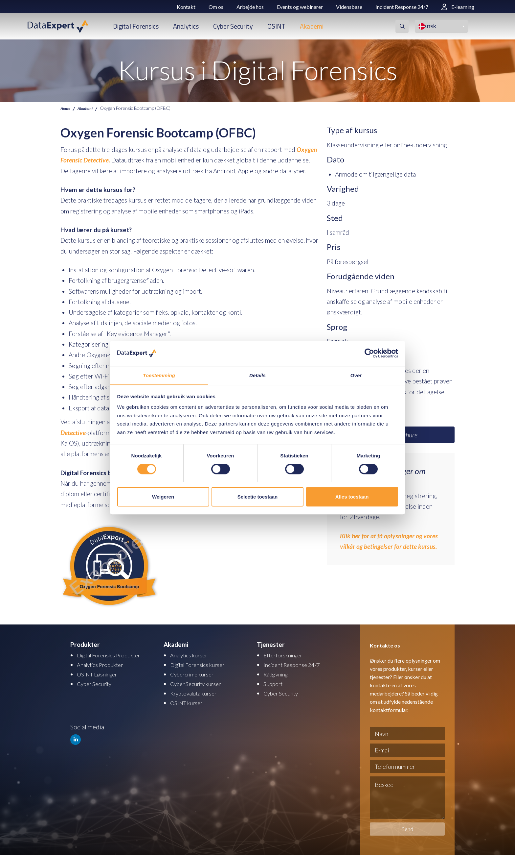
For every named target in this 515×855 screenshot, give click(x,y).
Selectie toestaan (257, 497)
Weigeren (163, 497)
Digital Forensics (136, 26)
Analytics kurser (191, 654)
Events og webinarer (300, 7)
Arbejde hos (250, 7)
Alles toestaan (352, 497)
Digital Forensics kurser (202, 664)
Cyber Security (233, 26)
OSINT (276, 26)
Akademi (312, 26)
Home (66, 107)
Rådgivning (278, 673)
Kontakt (186, 7)
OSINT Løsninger (100, 673)
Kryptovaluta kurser (197, 691)
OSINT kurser (188, 700)
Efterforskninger (285, 654)
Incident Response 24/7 (401, 7)
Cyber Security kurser (199, 682)
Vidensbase (349, 7)
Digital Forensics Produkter (114, 654)
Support (274, 682)
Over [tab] (356, 375)
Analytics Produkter (103, 664)
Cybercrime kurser (195, 673)
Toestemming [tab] (159, 375)
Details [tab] (257, 375)
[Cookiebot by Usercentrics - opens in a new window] (369, 353)
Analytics (186, 26)
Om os (216, 7)
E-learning (457, 7)
